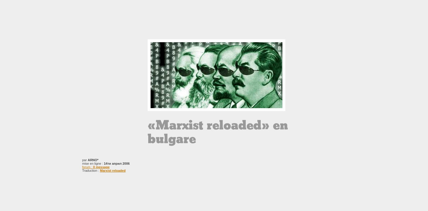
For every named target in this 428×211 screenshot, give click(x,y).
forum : (96, 167)
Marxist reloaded (112, 170)
